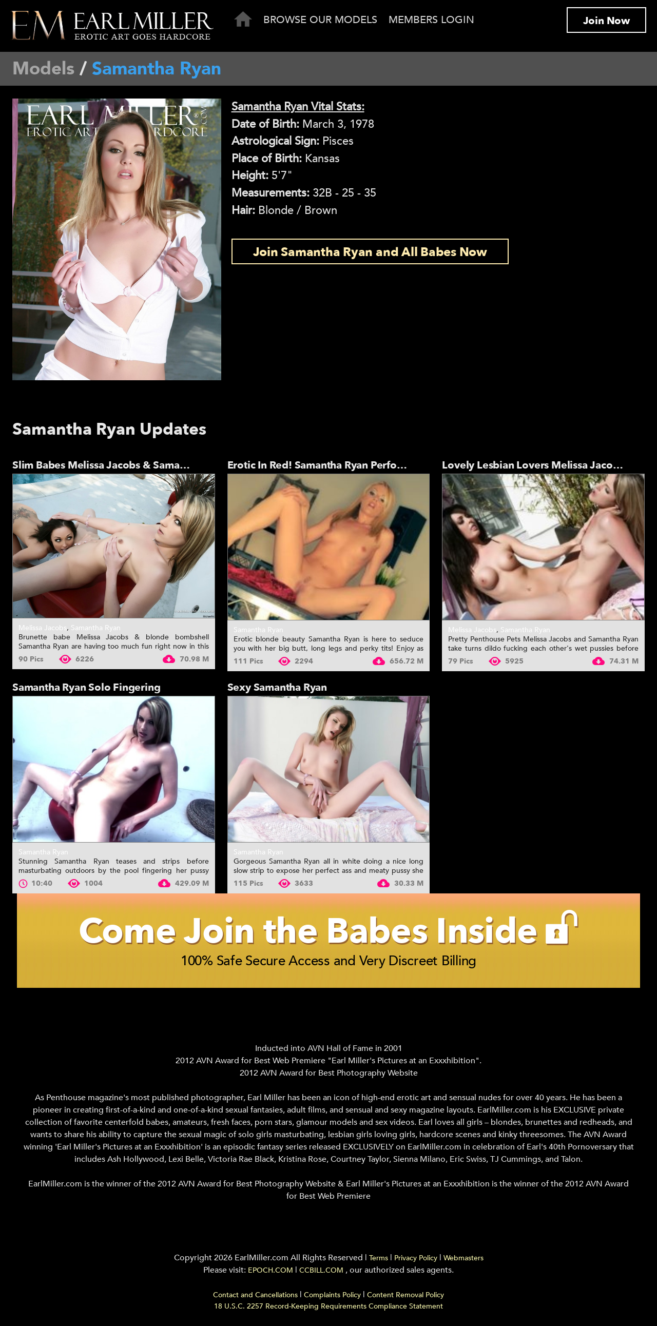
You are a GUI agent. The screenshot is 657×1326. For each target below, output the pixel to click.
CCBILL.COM (322, 1270)
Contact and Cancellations (255, 1295)
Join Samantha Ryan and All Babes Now (370, 252)
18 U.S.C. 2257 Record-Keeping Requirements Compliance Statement (328, 1306)
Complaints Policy (332, 1295)
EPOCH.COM (270, 1270)
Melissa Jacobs (42, 628)
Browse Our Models (320, 20)
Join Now (606, 21)
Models (43, 68)
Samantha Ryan (96, 628)
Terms (378, 1258)
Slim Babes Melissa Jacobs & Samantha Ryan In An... (137, 465)
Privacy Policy (415, 1258)
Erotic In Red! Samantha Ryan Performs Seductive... (350, 465)
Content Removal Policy (405, 1295)
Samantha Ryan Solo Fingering (86, 687)
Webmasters (463, 1258)
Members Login (431, 20)
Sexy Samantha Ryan (277, 687)
